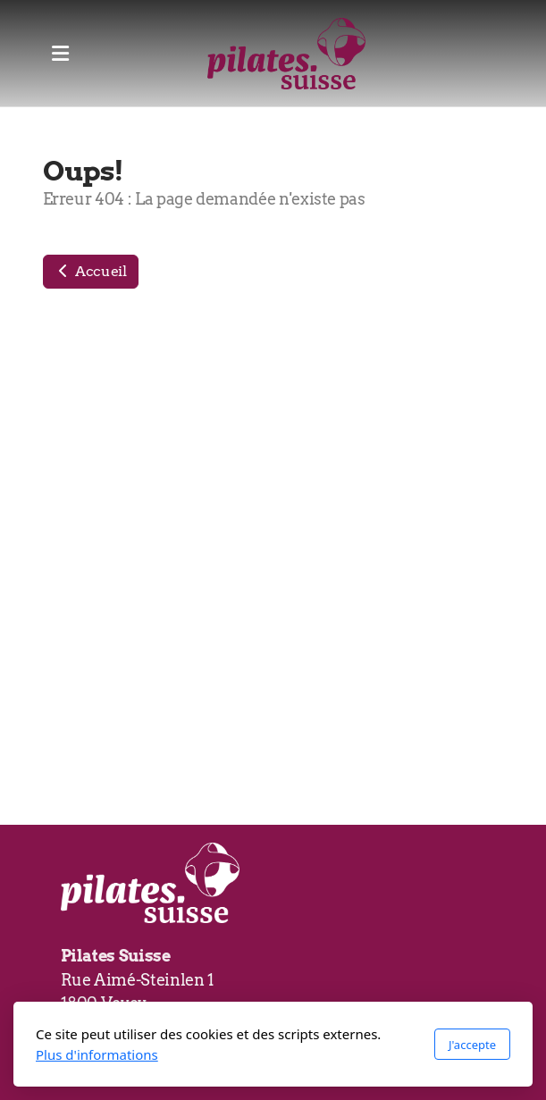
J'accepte (472, 1045)
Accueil (91, 271)
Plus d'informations (97, 1054)
